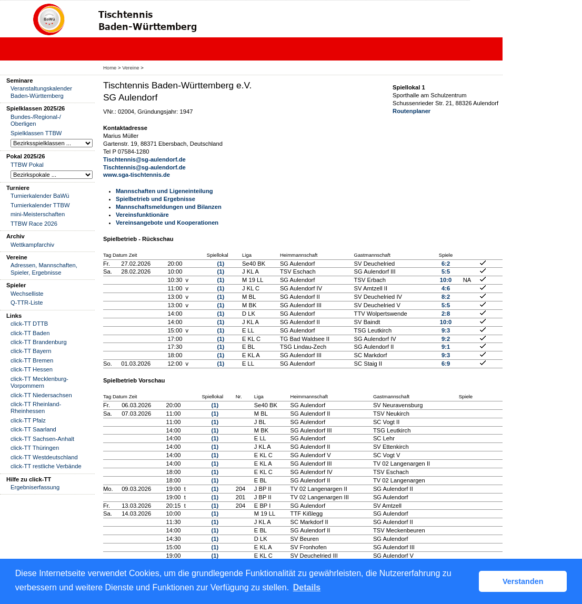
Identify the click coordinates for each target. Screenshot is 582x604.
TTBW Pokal (27, 165)
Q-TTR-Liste (27, 302)
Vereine (130, 68)
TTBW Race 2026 (34, 223)
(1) (220, 263)
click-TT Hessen (32, 369)
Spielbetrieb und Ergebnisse (155, 199)
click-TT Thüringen (35, 448)
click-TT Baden (30, 333)
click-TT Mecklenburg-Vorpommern (39, 382)
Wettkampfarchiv (32, 244)
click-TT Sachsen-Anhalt (42, 439)
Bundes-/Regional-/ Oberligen (36, 120)
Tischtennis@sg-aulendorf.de (144, 159)
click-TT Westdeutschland (44, 457)
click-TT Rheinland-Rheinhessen (36, 407)
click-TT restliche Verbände (46, 466)
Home (109, 68)
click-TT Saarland (33, 429)
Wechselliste (27, 293)
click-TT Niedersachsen (41, 395)
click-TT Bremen (32, 360)
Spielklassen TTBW (36, 133)
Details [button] (306, 587)
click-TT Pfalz (28, 420)
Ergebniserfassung (35, 487)
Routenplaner (411, 111)
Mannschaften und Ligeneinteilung (164, 191)
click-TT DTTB (29, 323)
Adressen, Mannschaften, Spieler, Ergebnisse (44, 268)
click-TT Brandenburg (39, 342)
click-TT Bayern (31, 351)
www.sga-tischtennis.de (136, 175)
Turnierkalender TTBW (40, 205)
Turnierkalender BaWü (40, 196)
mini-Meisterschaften (38, 214)
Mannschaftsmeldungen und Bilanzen (169, 207)
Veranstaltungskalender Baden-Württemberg (41, 91)
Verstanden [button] (523, 581)
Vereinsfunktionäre (142, 215)
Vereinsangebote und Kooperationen (167, 222)
